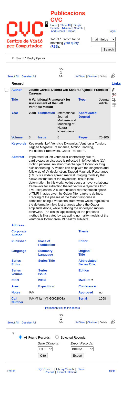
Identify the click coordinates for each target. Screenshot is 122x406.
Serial (83, 298)
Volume (16, 137)
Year (14, 113)
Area (14, 286)
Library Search (65, 369)
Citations (92, 76)
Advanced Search (71, 28)
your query (71, 43)
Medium (84, 280)
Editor (83, 241)
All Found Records (37, 337)
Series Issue (43, 272)
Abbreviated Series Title (88, 262)
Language (18, 251)
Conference (87, 286)
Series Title (46, 260)
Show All (65, 25)
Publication (46, 113)
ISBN (42, 280)
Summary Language (45, 252)
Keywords (18, 143)
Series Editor (16, 262)
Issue (42, 137)
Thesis (84, 231)
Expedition (46, 286)
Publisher (18, 241)
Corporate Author (18, 233)
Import (71, 31)
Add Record (58, 31)
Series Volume (16, 272)
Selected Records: (73, 337)
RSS (54, 46)
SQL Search (45, 369)
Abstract (17, 157)
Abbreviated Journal (88, 114)
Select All (13, 76)
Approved (86, 292)
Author (16, 90)
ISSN (15, 280)
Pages (83, 137)
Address (17, 225)
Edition (84, 270)
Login (112, 31)
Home (54, 25)
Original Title (84, 252)
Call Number (17, 300)
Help (112, 370)
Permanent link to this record (62, 307)
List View (80, 76)
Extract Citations (67, 372)
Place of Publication (46, 243)
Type (82, 99)
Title (14, 99)
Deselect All (29, 76)
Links (116, 83)
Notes (15, 292)
